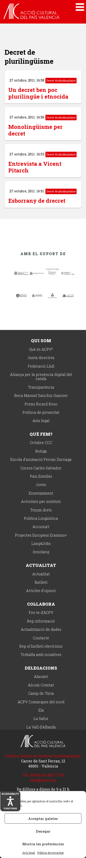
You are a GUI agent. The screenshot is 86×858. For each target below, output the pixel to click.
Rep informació (41, 621)
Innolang (41, 552)
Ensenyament (41, 493)
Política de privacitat (50, 853)
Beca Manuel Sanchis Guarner (41, 395)
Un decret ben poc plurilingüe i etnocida (38, 93)
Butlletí (41, 582)
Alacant (41, 676)
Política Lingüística (41, 518)
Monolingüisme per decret (35, 130)
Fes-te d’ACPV (41, 612)
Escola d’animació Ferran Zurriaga (41, 459)
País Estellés (41, 476)
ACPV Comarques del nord (41, 702)
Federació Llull (41, 366)
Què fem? (41, 434)
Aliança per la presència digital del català (41, 376)
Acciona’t (41, 527)
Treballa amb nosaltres (41, 655)
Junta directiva (41, 358)
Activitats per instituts (41, 501)
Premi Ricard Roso (41, 404)
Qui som (41, 340)
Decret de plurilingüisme (61, 80)
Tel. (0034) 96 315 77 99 (43, 775)
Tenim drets (41, 510)
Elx (41, 710)
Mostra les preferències (43, 844)
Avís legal (28, 853)
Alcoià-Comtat (41, 685)
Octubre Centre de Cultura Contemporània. (43, 755)
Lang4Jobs (41, 543)
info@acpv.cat (43, 780)
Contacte (41, 638)
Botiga (41, 451)
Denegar (43, 831)
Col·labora (41, 604)
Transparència (41, 387)
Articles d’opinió (41, 591)
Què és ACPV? (41, 349)
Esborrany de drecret (36, 200)
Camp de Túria (41, 693)
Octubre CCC (41, 443)
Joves (41, 485)
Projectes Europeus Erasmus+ (41, 535)
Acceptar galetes (43, 818)
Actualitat (41, 565)
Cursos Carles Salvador (40, 468)
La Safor (40, 718)
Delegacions (41, 668)
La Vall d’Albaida (41, 727)
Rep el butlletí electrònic (41, 646)
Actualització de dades (41, 629)
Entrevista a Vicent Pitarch (34, 167)
